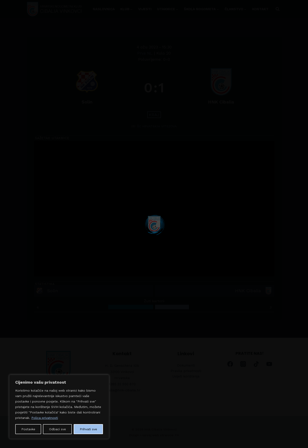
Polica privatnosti (44, 418)
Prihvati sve (88, 429)
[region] (59, 407)
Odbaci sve (57, 429)
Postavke (28, 429)
